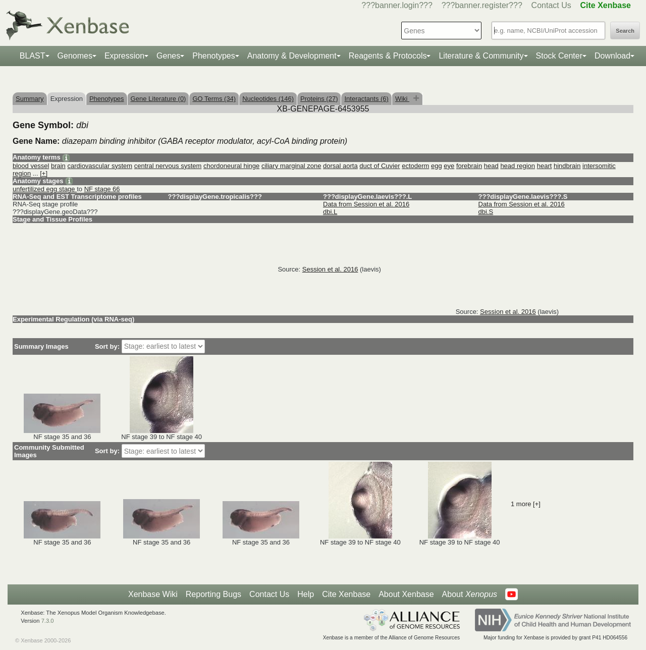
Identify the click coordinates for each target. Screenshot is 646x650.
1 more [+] (526, 504)
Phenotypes (213, 55)
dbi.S (486, 211)
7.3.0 (47, 621)
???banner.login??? (397, 5)
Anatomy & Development (292, 55)
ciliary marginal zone (291, 166)
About (469, 594)
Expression (124, 55)
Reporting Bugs (213, 594)
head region (517, 166)
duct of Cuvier (379, 166)
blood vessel (31, 166)
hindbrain (567, 166)
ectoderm (415, 166)
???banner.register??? (482, 5)
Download (612, 55)
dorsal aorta (340, 166)
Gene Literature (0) (158, 98)
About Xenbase (406, 594)
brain (58, 166)
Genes (168, 55)
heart (544, 166)
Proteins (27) (319, 98)
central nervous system (168, 166)
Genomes (75, 55)
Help (305, 594)
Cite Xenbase (346, 594)
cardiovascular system (99, 166)
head (491, 166)
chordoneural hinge (231, 166)
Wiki (402, 98)
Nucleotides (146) (268, 98)
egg (436, 166)
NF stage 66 (102, 189)
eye (449, 166)
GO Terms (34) (214, 98)
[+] (43, 173)
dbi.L (330, 211)
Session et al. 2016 (330, 269)
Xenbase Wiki (153, 594)
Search (625, 31)
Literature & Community (481, 55)
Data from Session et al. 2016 (366, 204)
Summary (30, 98)
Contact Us (551, 5)
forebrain (469, 166)
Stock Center (559, 55)
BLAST (32, 55)
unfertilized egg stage (45, 189)
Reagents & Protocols (388, 55)
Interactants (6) (366, 98)
